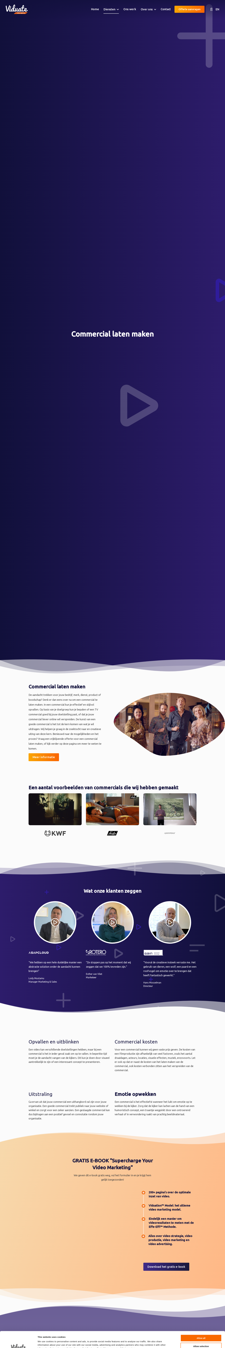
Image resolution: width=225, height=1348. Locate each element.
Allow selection (201, 1331)
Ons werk (129, 9)
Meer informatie (44, 757)
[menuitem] (95, 9)
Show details (150, 1342)
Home (95, 9)
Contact (166, 9)
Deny (201, 1339)
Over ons (147, 9)
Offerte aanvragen (189, 9)
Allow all (201, 1322)
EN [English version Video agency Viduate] (217, 9)
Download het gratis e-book (166, 1266)
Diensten (109, 9)
